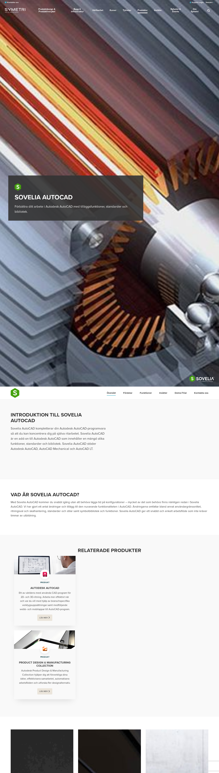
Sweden (210, 2)
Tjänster (127, 10)
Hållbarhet (97, 10)
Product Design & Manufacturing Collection (45, 664)
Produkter (143, 10)
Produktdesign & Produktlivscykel (46, 10)
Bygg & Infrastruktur (77, 10)
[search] (208, 10)
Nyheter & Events (176, 10)
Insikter (158, 10)
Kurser (113, 10)
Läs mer (43, 618)
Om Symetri (195, 10)
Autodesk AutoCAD (44, 588)
